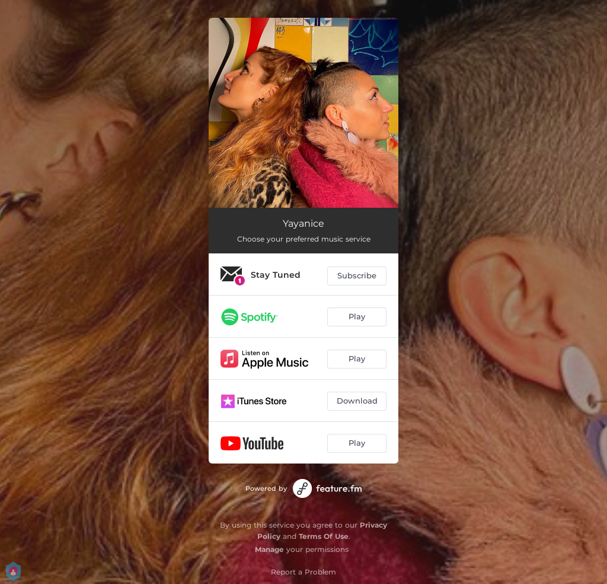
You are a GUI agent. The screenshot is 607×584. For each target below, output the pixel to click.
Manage (269, 549)
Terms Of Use (324, 536)
